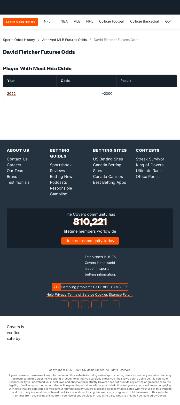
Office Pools (147, 176)
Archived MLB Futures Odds (64, 40)
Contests (148, 150)
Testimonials (18, 182)
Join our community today (90, 240)
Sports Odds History (19, 40)
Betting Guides (60, 153)
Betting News (62, 176)
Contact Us (17, 159)
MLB (76, 21)
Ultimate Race (149, 170)
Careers (14, 164)
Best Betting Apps (109, 182)
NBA (64, 21)
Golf (168, 21)
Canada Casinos (108, 176)
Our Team (15, 170)
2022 (11, 93)
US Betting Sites (108, 159)
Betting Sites (110, 150)
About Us (18, 150)
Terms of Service (81, 294)
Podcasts (58, 182)
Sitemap (115, 294)
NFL (49, 21)
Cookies (101, 294)
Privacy (61, 294)
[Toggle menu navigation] (173, 7)
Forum (128, 294)
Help (50, 294)
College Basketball (144, 21)
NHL (89, 21)
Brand (12, 176)
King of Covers (150, 164)
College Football (111, 21)
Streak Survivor (150, 159)
